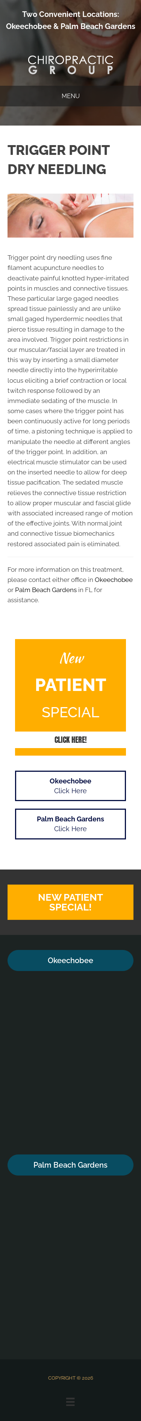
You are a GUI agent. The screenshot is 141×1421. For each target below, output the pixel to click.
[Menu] (70, 1402)
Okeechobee (29, 26)
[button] (70, 740)
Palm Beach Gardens (98, 26)
